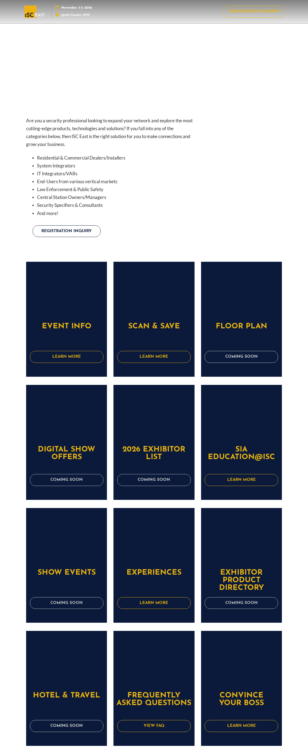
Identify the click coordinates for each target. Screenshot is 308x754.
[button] (254, 12)
